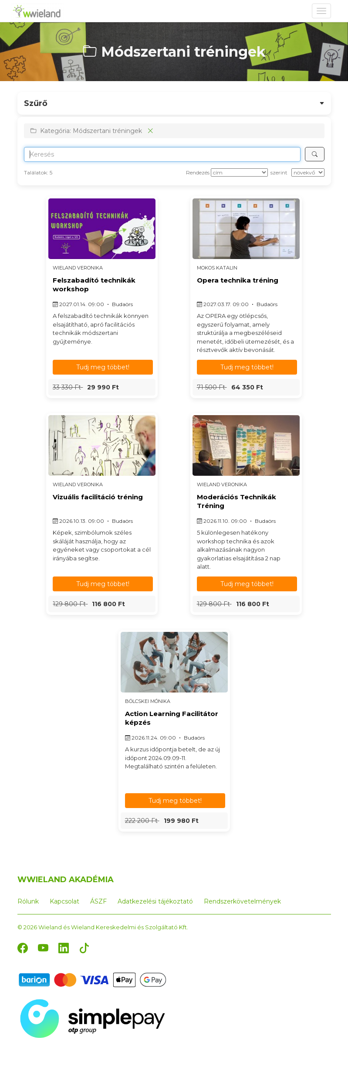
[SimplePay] (92, 1018)
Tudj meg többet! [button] (102, 367)
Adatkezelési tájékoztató (155, 901)
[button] (101, 387)
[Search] (162, 154)
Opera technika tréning (237, 280)
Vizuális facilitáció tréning (98, 497)
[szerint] (307, 172)
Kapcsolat (64, 901)
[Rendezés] (239, 172)
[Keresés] (314, 154)
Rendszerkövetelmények (242, 901)
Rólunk (28, 901)
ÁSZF (98, 901)
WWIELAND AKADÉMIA (65, 879)
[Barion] (92, 979)
